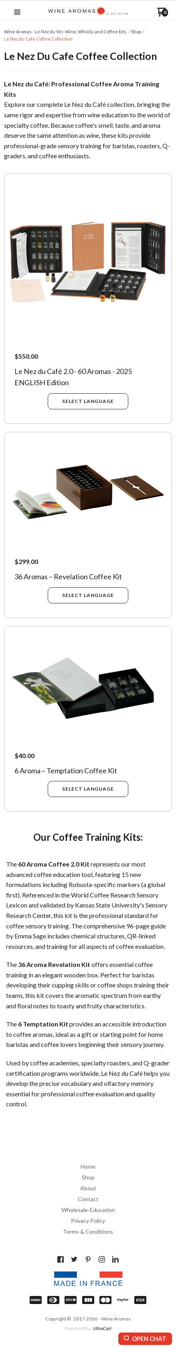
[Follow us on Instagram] (102, 1259)
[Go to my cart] (162, 15)
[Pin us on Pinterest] (88, 1259)
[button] (17, 12)
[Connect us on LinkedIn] (115, 1259)
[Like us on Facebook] (60, 1259)
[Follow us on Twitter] (74, 1259)
